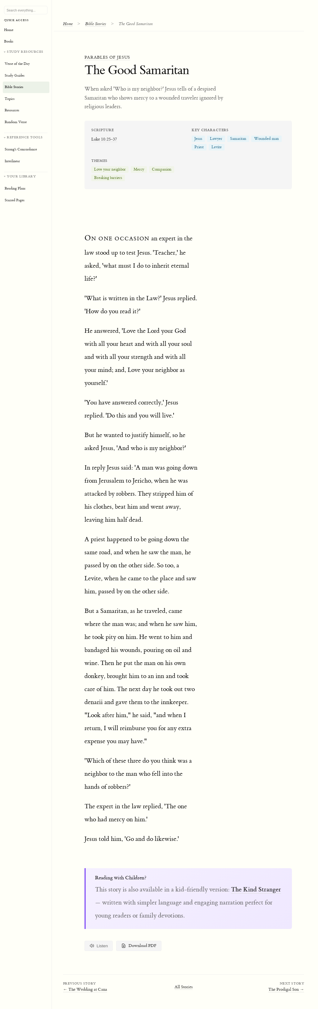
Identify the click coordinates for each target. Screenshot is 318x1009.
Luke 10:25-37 (104, 139)
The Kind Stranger (256, 889)
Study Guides (15, 75)
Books (8, 41)
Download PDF (139, 945)
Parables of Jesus (107, 57)
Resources (12, 110)
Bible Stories (95, 23)
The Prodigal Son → (286, 989)
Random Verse (16, 122)
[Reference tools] (26, 150)
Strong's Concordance (21, 149)
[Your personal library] (26, 189)
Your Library (21, 176)
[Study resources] (26, 89)
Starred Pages (15, 200)
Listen (98, 945)
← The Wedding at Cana (85, 989)
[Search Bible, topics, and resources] (26, 10)
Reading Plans (15, 188)
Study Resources (25, 52)
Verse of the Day (17, 63)
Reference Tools (25, 137)
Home (68, 23)
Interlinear (12, 161)
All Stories (184, 986)
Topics (10, 98)
